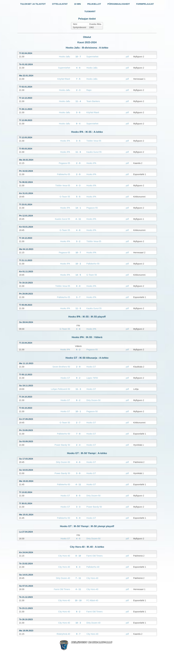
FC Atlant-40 (92, 600)
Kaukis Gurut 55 (94, 152)
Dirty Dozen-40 (63, 578)
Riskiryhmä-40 (63, 634)
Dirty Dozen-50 (93, 400)
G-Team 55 (65, 196)
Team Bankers (93, 101)
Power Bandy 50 (62, 445)
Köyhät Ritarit (63, 79)
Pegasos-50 (92, 411)
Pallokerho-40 (92, 567)
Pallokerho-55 (63, 174)
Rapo (88, 90)
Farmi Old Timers (94, 556)
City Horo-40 (64, 556)
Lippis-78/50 (92, 378)
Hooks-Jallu (64, 56)
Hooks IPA (65, 141)
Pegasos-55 (64, 163)
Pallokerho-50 (63, 434)
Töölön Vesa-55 (93, 141)
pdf (127, 56)
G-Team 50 (65, 422)
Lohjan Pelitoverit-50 (60, 389)
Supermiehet (92, 56)
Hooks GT (91, 367)
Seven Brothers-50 (61, 367)
